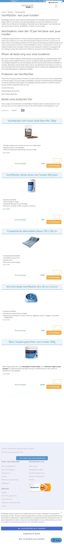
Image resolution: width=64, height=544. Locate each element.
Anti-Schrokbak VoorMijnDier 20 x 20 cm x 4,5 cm (32, 286)
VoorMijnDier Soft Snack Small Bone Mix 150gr (32, 120)
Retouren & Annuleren (36, 476)
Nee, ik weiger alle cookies (32, 539)
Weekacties (5, 483)
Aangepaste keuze (31, 534)
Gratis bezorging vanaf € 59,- (13, 452)
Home (4, 12)
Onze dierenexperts (8, 470)
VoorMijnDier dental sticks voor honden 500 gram (32, 175)
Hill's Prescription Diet (9, 496)
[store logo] (27, 7)
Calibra (4, 492)
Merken (10, 12)
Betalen (31, 480)
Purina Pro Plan (7, 499)
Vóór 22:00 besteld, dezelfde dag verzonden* (19, 448)
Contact (4, 476)
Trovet (4, 506)
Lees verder (6, 153)
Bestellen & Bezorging (36, 473)
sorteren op (5, 110)
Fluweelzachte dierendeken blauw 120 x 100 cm (32, 231)
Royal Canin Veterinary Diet (11, 502)
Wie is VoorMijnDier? (9, 466)
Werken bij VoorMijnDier (10, 480)
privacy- (25, 522)
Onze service (6, 473)
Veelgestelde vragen (36, 470)
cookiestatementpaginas (37, 522)
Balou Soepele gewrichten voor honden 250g (32, 342)
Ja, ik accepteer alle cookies (31, 528)
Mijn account (33, 466)
